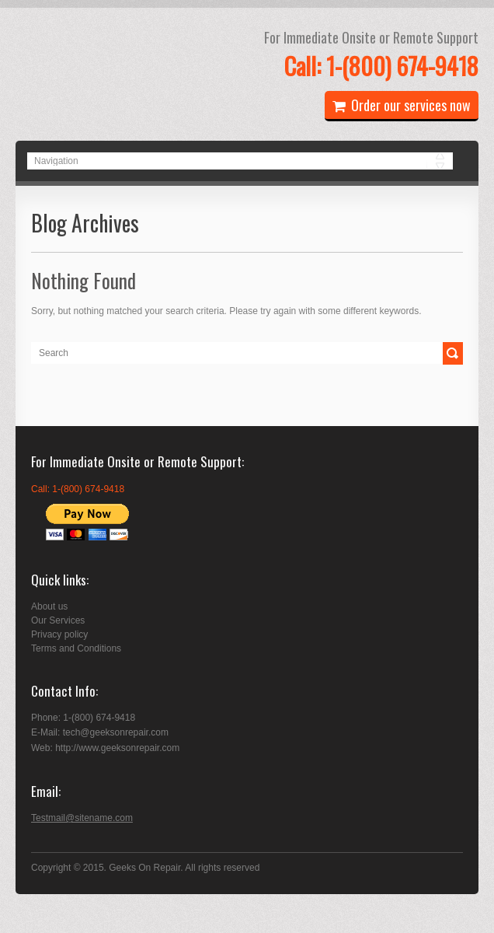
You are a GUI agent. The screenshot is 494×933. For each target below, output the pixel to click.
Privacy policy (59, 634)
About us (49, 606)
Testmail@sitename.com (82, 817)
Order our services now (401, 105)
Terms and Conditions (76, 648)
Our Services (58, 620)
